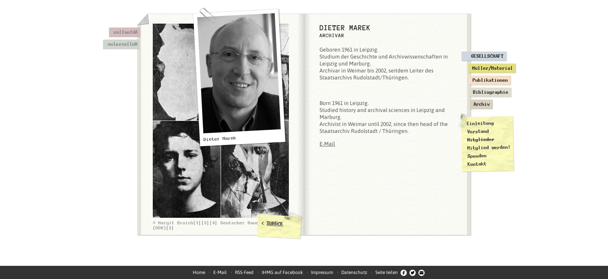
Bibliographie (490, 92)
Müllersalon (122, 44)
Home (199, 272)
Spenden (476, 156)
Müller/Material (492, 68)
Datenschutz (354, 272)
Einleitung (480, 123)
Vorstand (478, 131)
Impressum (322, 272)
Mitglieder (480, 140)
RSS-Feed (244, 272)
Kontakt (477, 164)
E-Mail (327, 144)
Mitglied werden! (489, 148)
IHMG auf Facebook (282, 272)
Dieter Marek (220, 139)
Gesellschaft (487, 56)
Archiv (481, 104)
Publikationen (490, 80)
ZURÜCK (275, 223)
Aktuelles (125, 32)
